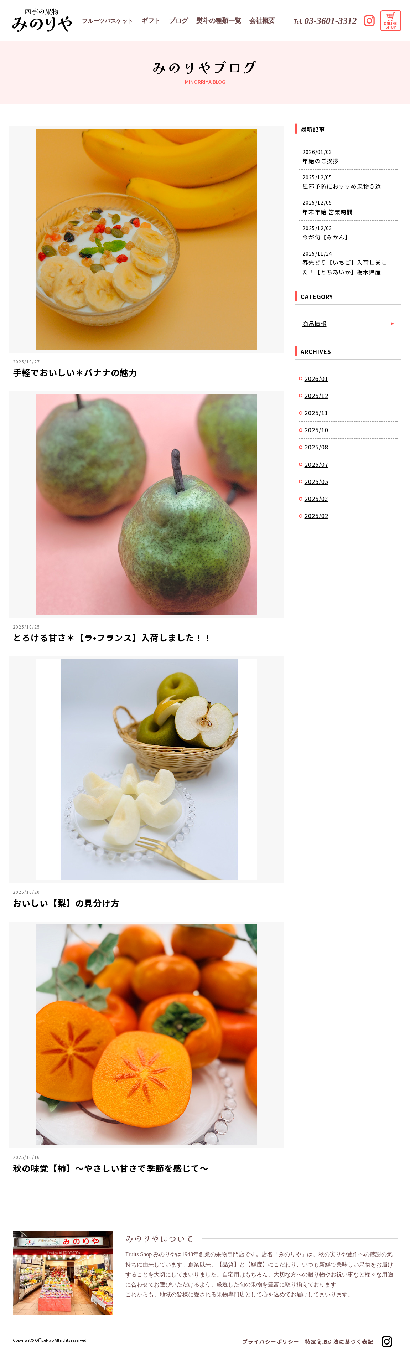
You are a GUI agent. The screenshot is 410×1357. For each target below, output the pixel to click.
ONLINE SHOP (391, 25)
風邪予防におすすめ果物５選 (341, 186)
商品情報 (314, 323)
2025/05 (316, 481)
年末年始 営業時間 (327, 211)
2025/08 (316, 447)
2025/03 (316, 498)
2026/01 (316, 378)
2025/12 (316, 395)
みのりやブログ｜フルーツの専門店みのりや (42, 20)
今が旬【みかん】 (326, 237)
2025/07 (316, 464)
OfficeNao (44, 1340)
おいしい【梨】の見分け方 (66, 903)
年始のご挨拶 (320, 160)
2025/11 (316, 412)
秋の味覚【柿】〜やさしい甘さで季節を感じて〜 (111, 1168)
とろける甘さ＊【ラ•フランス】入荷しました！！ (112, 637)
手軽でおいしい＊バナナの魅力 (75, 372)
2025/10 (316, 429)
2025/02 (316, 515)
